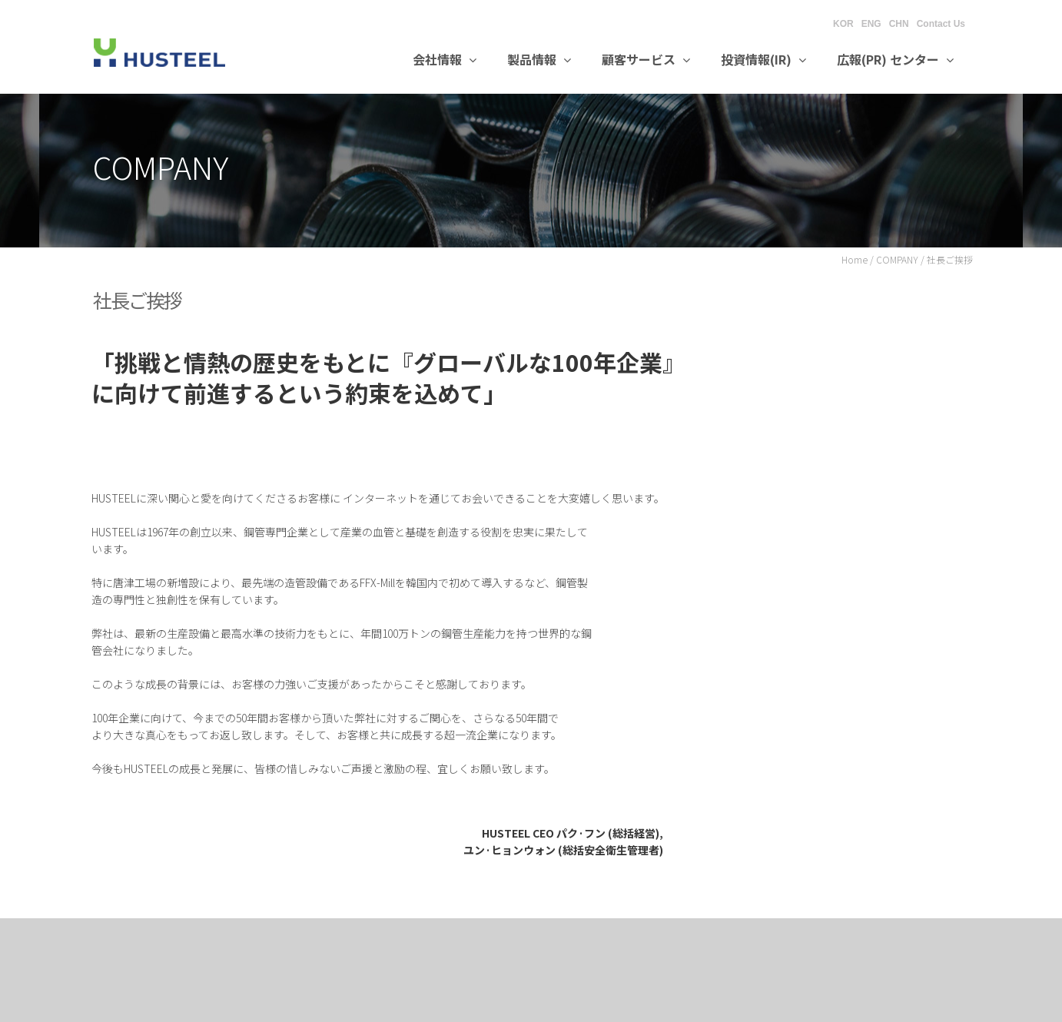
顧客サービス (646, 59)
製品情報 (539, 59)
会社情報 (444, 59)
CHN (899, 23)
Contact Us (941, 23)
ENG (871, 23)
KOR (843, 23)
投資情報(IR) (763, 59)
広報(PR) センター (895, 59)
